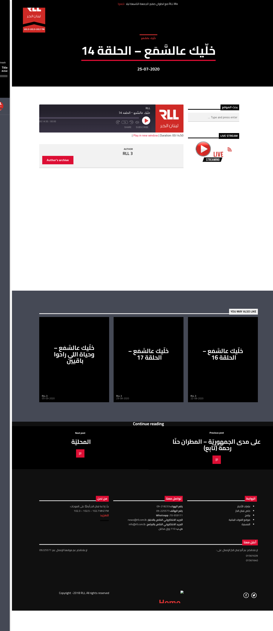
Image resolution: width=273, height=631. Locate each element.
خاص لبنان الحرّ (230, 618)
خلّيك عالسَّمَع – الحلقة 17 (136, 462)
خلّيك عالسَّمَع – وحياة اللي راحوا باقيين (62, 462)
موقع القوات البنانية (227, 627)
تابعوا (109, 4)
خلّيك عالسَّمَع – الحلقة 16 (211, 462)
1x (113, 230)
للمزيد (92, 623)
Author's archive (46, 268)
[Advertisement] (201, 334)
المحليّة (69, 549)
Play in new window (133, 243)
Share (115, 235)
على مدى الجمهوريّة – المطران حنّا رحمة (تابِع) (205, 553)
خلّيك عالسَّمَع (136, 76)
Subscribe (130, 235)
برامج (235, 623)
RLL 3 (116, 261)
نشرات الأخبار (231, 614)
